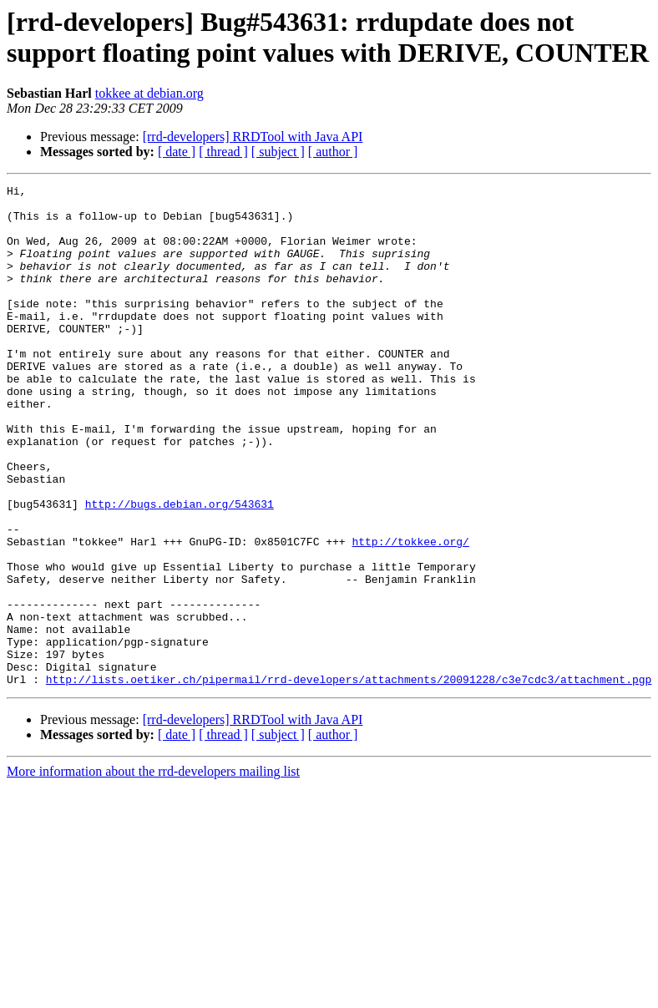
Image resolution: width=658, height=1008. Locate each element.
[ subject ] (278, 151)
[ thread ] (223, 151)
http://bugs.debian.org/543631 (179, 568)
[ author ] (333, 151)
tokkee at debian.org (149, 93)
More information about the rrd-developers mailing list (153, 871)
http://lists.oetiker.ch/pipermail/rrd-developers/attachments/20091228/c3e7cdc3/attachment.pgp (348, 779)
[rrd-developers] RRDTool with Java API (253, 136)
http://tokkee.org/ (410, 613)
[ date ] (176, 151)
